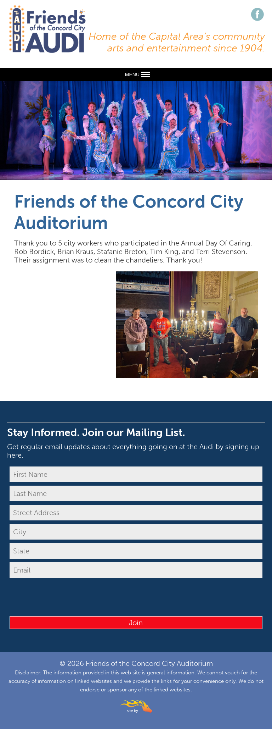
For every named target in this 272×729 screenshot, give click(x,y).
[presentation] (136, 595)
